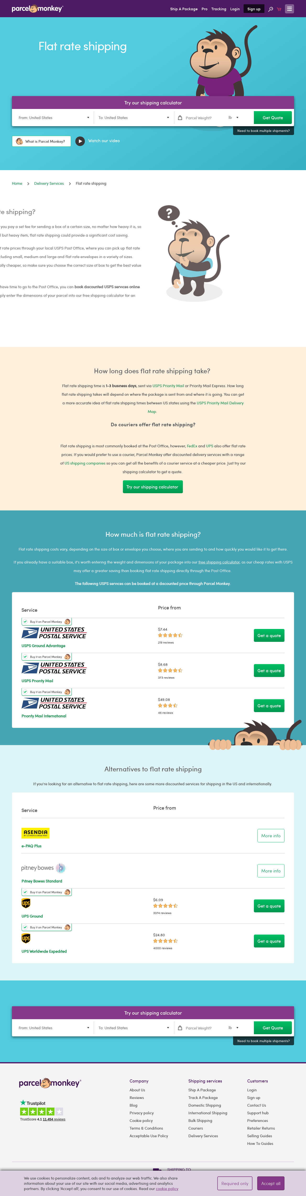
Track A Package (203, 1097)
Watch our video (97, 141)
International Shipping (207, 1112)
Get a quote (269, 635)
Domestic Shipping (204, 1105)
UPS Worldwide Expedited (44, 951)
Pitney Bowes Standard (42, 880)
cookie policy (167, 1188)
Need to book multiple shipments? (263, 130)
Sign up (254, 8)
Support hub (258, 1112)
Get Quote (273, 117)
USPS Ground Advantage (43, 645)
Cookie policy (141, 1120)
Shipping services (205, 1081)
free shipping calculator (219, 561)
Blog (133, 1105)
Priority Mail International (44, 715)
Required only (234, 1183)
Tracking (218, 8)
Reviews (137, 1097)
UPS (209, 445)
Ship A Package (184, 8)
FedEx (192, 445)
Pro (205, 8)
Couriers (195, 1128)
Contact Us (256, 1105)
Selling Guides (259, 1135)
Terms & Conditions (146, 1128)
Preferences (257, 1120)
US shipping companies (85, 462)
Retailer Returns (261, 1128)
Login (235, 8)
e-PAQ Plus (31, 845)
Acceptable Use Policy (149, 1135)
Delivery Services (203, 1135)
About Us (137, 1089)
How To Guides (260, 1143)
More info (271, 836)
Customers (257, 1081)
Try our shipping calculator (152, 487)
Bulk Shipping (200, 1120)
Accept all (270, 1183)
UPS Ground (32, 916)
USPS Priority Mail (168, 385)
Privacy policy (142, 1112)
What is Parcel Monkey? (40, 141)
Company (139, 1081)
